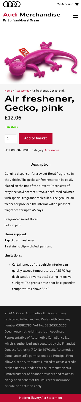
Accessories (22, 90)
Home (8, 90)
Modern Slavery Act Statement (40, 397)
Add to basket (35, 138)
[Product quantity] (11, 138)
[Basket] (76, 4)
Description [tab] (40, 164)
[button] (75, 17)
